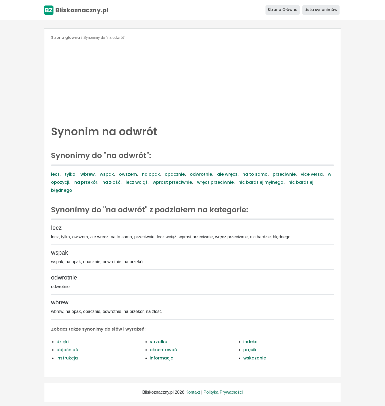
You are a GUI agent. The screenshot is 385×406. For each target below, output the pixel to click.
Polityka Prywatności (223, 392)
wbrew (87, 174)
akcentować (163, 350)
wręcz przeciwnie (215, 182)
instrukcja (67, 358)
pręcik (250, 350)
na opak (151, 174)
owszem (128, 174)
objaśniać (67, 350)
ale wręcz (227, 174)
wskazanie (254, 358)
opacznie (175, 174)
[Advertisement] (192, 81)
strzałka (158, 342)
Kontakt (193, 392)
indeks (250, 342)
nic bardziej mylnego (260, 182)
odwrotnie (201, 174)
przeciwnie (284, 174)
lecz (55, 174)
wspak (107, 174)
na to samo (255, 174)
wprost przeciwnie (172, 182)
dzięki (62, 342)
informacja (162, 358)
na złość (111, 182)
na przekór (85, 182)
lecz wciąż (137, 182)
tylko (70, 174)
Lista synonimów (321, 9)
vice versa (312, 174)
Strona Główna (283, 9)
